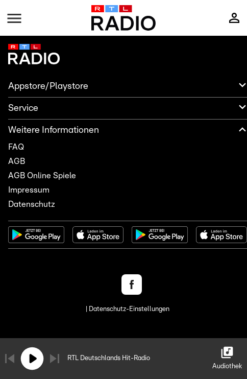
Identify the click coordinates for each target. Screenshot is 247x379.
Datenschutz (31, 204)
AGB (16, 161)
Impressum (29, 190)
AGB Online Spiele (42, 176)
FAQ (16, 147)
